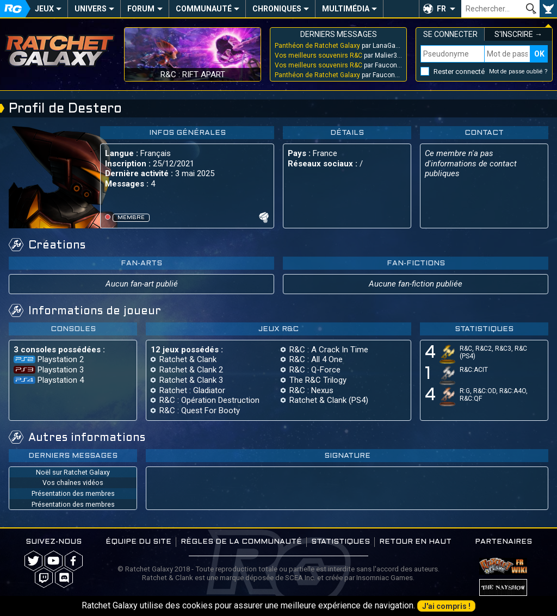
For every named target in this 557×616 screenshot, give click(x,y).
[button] (440, 8)
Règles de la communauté (241, 541)
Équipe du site (138, 541)
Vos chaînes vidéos (72, 482)
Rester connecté (459, 71)
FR (441, 8)
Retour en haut (415, 541)
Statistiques (340, 541)
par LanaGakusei (338, 45)
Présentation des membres (73, 493)
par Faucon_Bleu (338, 65)
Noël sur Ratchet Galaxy (73, 472)
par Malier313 (338, 55)
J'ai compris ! (446, 606)
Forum (140, 8)
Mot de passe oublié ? (518, 71)
